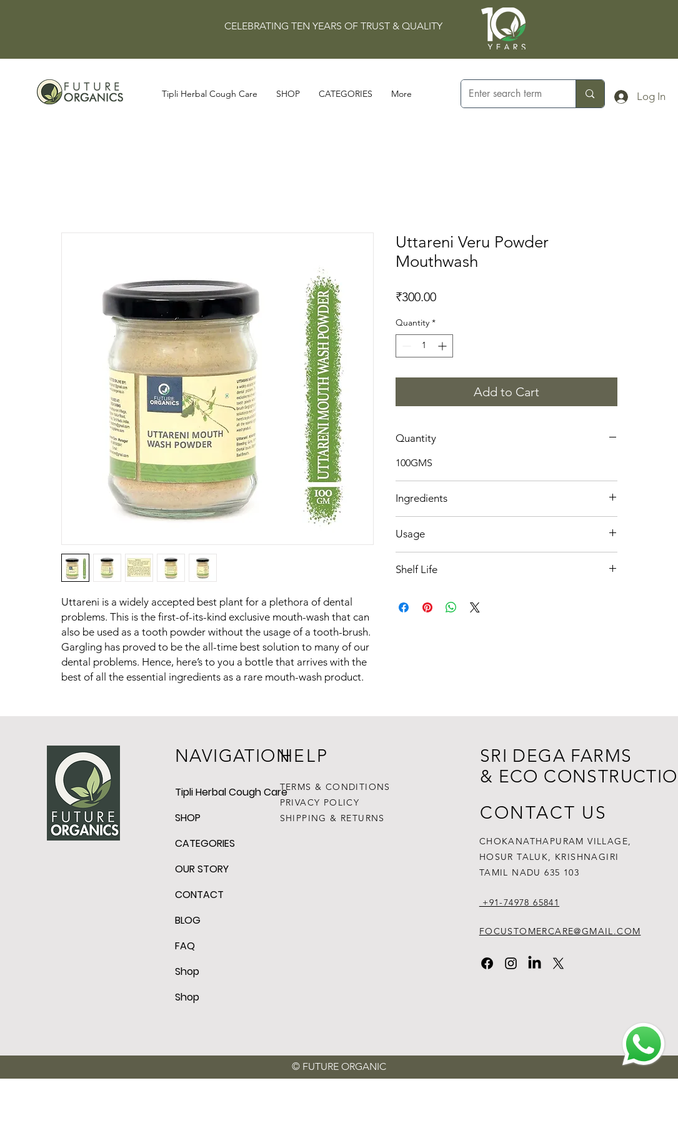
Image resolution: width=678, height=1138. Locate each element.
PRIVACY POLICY (321, 802)
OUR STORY (202, 869)
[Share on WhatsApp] (451, 607)
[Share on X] (474, 607)
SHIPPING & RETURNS (332, 818)
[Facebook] (487, 963)
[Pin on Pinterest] (427, 607)
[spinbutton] (424, 346)
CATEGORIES (205, 843)
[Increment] (443, 346)
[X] (558, 963)
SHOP (188, 818)
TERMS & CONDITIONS (335, 786)
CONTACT (199, 894)
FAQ (185, 946)
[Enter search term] (509, 93)
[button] (345, 94)
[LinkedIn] (534, 963)
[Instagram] (511, 963)
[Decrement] (405, 346)
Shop (187, 971)
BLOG (188, 920)
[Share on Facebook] (403, 607)
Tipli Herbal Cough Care (219, 792)
